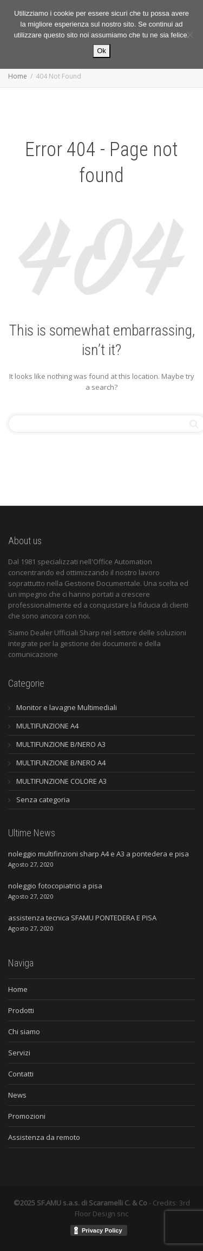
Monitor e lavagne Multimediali (66, 707)
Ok (101, 51)
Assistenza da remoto (44, 1137)
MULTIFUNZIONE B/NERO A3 (61, 744)
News (17, 1095)
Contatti (21, 1074)
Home (18, 989)
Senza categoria (43, 799)
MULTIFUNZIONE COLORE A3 (61, 781)
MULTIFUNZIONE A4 (47, 726)
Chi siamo (24, 1031)
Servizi (19, 1052)
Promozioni (26, 1116)
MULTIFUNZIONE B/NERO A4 (61, 763)
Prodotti (21, 1010)
